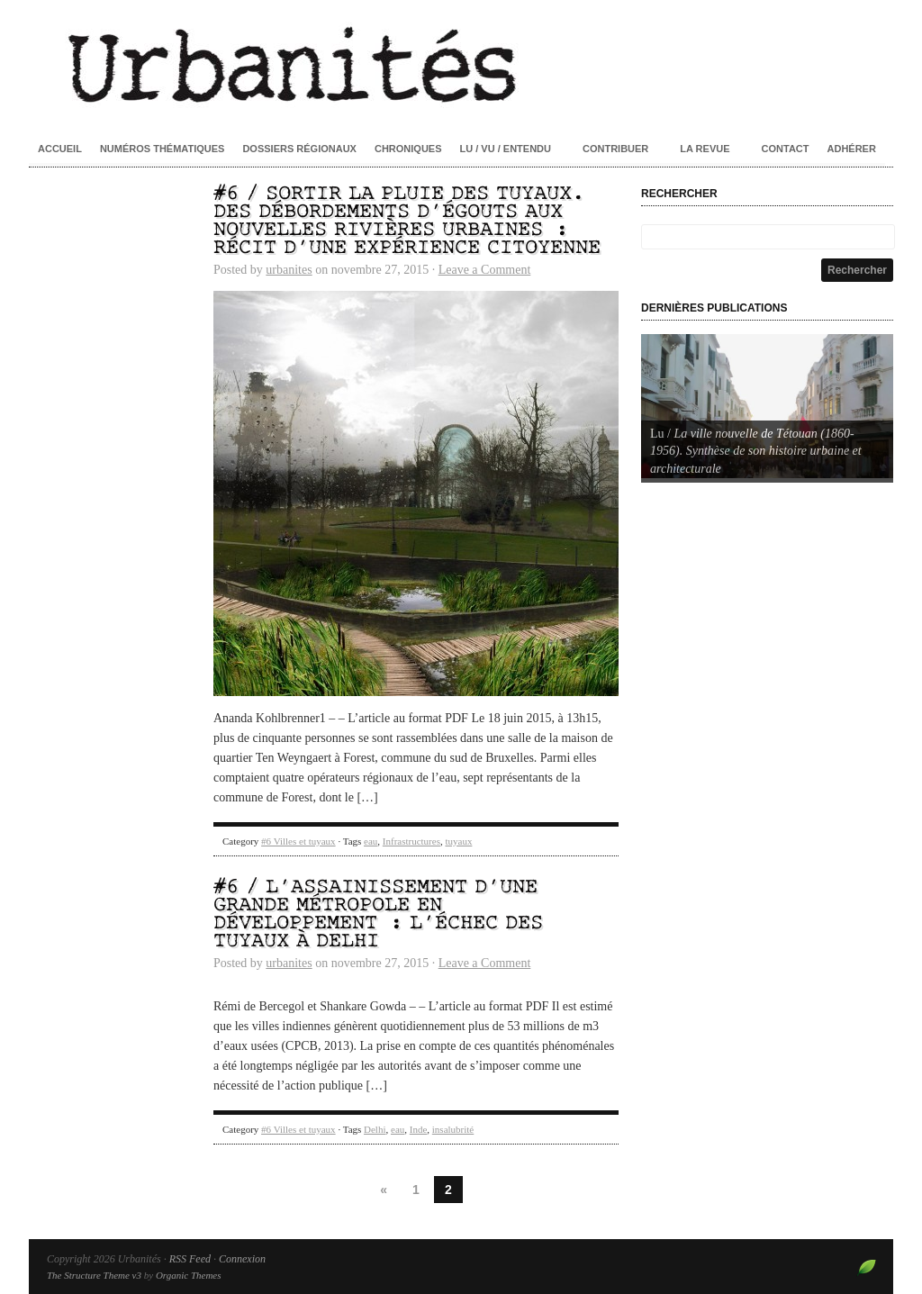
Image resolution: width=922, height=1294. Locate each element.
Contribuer (615, 148)
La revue (704, 148)
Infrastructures (411, 841)
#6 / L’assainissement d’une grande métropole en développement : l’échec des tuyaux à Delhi (378, 914)
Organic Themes (188, 1275)
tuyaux (458, 841)
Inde (419, 1129)
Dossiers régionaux (299, 148)
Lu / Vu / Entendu (505, 148)
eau (370, 841)
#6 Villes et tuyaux (298, 841)
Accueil (60, 148)
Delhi (374, 1129)
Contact (785, 148)
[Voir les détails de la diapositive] (767, 406)
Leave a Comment (484, 269)
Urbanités (461, 63)
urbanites (289, 269)
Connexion (242, 1259)
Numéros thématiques (162, 148)
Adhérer (851, 148)
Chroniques (408, 148)
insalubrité (453, 1129)
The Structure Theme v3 (94, 1275)
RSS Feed (190, 1259)
